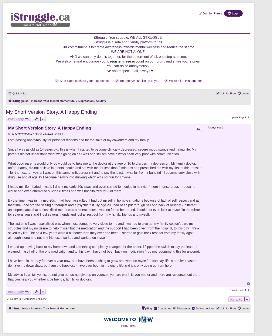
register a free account (127, 61)
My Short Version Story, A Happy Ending (51, 112)
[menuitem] (209, 13)
